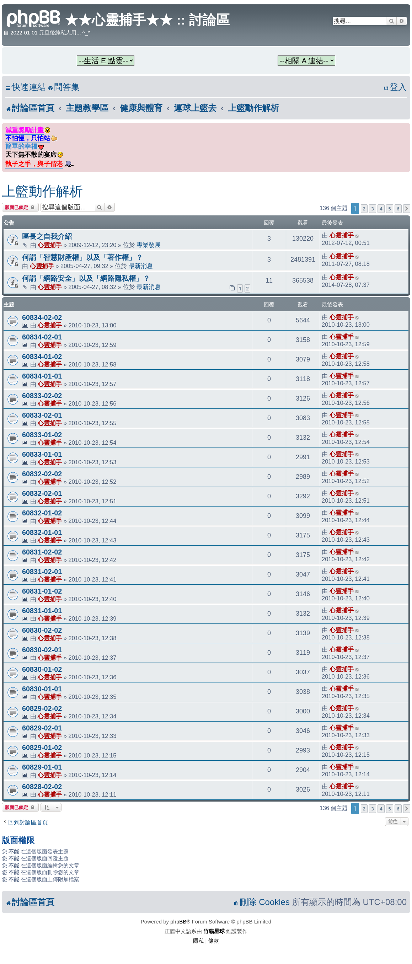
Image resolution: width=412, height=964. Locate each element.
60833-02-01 (42, 415)
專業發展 (149, 245)
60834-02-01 (42, 337)
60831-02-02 (42, 552)
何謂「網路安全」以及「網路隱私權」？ (86, 278)
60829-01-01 (42, 767)
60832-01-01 (42, 532)
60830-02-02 (42, 630)
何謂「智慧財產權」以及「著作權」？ (82, 257)
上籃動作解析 (42, 191)
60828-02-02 (42, 787)
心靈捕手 (50, 245)
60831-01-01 (42, 611)
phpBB (178, 922)
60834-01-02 (42, 356)
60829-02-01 (42, 728)
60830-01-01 (42, 689)
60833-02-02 (42, 396)
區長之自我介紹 (47, 236)
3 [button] (372, 208)
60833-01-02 (42, 435)
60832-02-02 (42, 474)
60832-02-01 (42, 493)
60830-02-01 (42, 650)
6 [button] (398, 208)
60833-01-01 (42, 454)
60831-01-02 (42, 591)
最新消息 (141, 266)
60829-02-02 (42, 708)
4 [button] (381, 208)
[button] (406, 208)
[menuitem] (64, 87)
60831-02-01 (42, 571)
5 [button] (389, 208)
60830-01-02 (42, 669)
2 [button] (364, 208)
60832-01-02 (42, 513)
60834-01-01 (42, 376)
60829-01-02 (42, 747)
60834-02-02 (42, 317)
